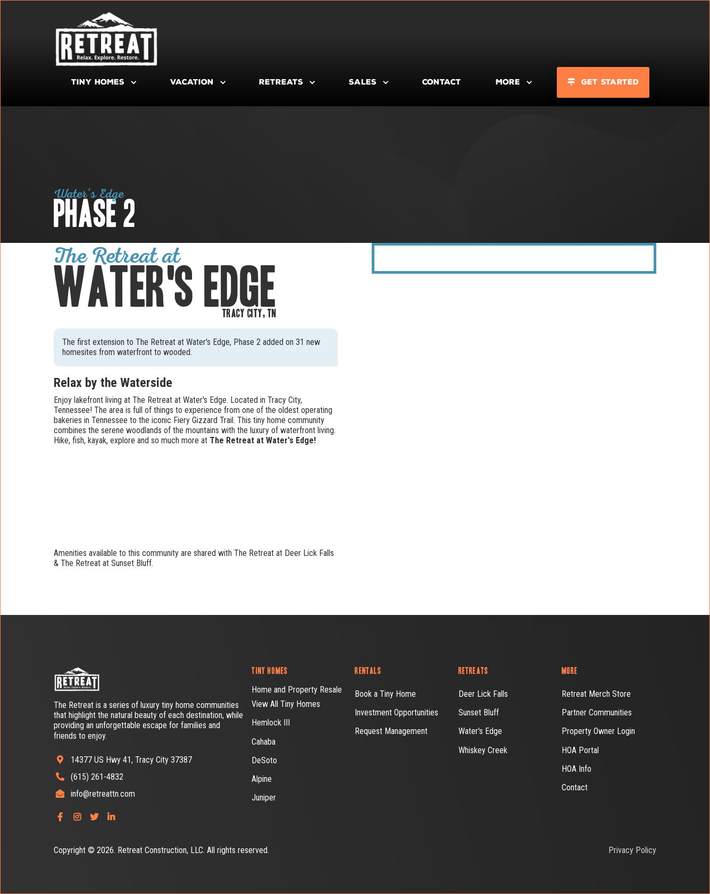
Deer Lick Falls (483, 694)
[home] (80, 38)
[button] (103, 83)
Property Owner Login (598, 731)
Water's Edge (480, 731)
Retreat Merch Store (596, 694)
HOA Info (576, 769)
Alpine (262, 779)
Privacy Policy (632, 850)
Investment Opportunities (396, 712)
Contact (441, 82)
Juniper (264, 797)
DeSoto (264, 760)
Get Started (603, 82)
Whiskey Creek (482, 750)
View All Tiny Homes (286, 704)
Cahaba (263, 742)
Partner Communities (597, 712)
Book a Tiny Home (385, 694)
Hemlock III (271, 723)
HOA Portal (580, 750)
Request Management (391, 731)
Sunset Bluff (478, 712)
